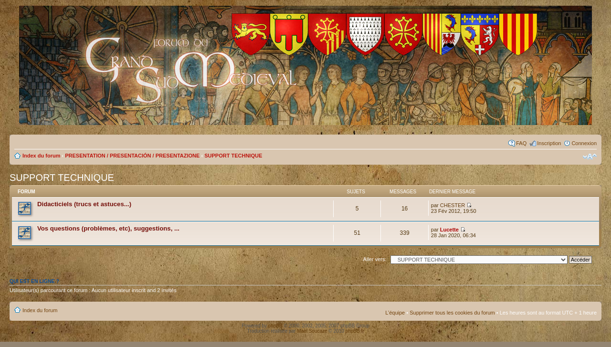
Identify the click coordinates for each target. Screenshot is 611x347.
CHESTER (452, 205)
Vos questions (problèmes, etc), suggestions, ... (108, 228)
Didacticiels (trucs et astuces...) (84, 204)
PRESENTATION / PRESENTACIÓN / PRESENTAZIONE (132, 155)
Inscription (549, 143)
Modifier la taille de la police (590, 156)
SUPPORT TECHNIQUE (233, 155)
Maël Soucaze (312, 331)
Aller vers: (375, 259)
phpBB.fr (355, 331)
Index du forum (41, 155)
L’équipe (395, 312)
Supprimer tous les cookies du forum (452, 312)
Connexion (584, 143)
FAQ (521, 143)
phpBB (275, 325)
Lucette (449, 229)
